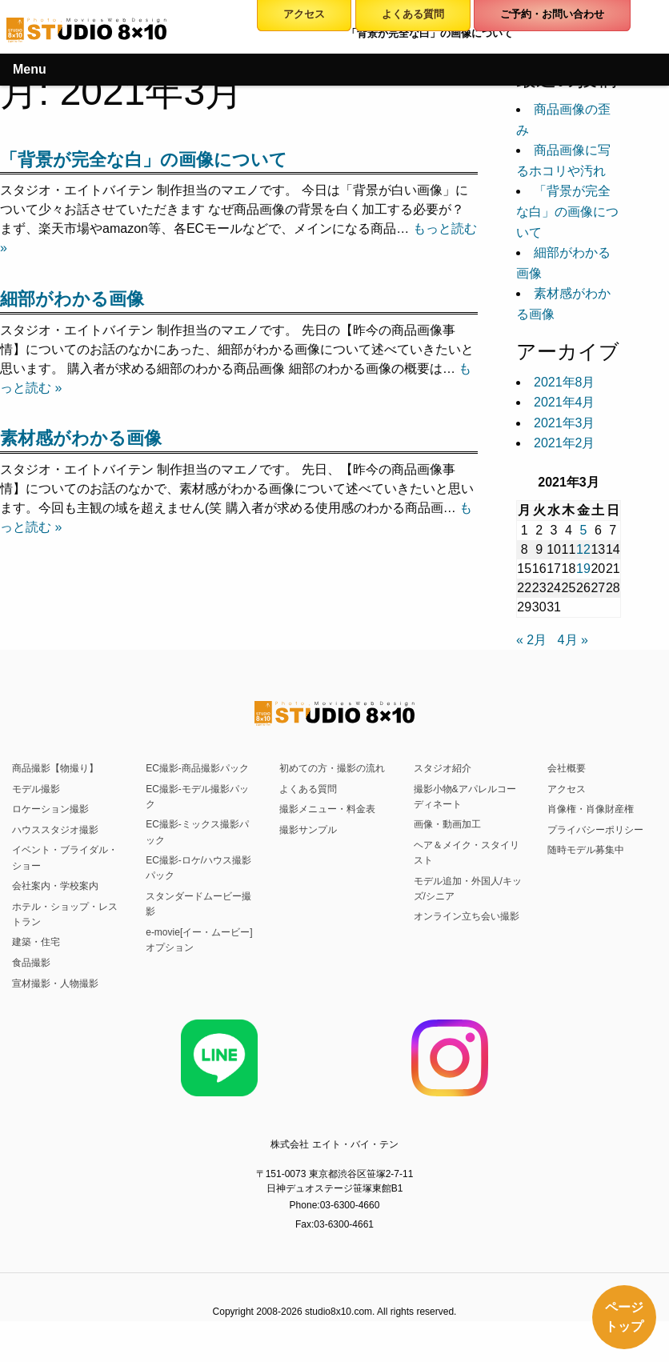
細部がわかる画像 (72, 299)
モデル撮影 (36, 789)
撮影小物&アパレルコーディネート (465, 796)
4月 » (573, 640)
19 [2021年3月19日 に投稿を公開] (583, 568)
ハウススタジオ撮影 (55, 829)
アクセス (566, 789)
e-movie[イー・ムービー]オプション (199, 940)
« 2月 (531, 640)
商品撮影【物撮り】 (55, 768)
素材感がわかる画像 (81, 438)
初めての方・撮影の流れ (332, 768)
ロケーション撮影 (50, 809)
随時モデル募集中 (585, 849)
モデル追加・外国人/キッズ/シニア (468, 888)
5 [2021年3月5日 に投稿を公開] (583, 530)
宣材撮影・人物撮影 (55, 983)
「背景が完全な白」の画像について (143, 160)
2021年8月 (564, 382)
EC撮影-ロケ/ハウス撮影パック (198, 868)
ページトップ (624, 1316)
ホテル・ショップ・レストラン (65, 914)
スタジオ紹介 (442, 768)
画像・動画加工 (447, 824)
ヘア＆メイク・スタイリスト (466, 852)
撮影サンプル (308, 829)
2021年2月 (564, 443)
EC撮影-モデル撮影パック (197, 796)
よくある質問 (308, 789)
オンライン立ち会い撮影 (466, 916)
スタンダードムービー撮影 (198, 904)
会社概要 (566, 768)
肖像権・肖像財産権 (590, 809)
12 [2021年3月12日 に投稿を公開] (583, 549)
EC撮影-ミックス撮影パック (197, 832)
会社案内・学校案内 (55, 885)
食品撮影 (31, 962)
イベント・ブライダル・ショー (65, 857)
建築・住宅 (36, 941)
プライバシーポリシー (595, 829)
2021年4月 (564, 402)
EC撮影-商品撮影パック (197, 768)
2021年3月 (564, 423)
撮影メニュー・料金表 (327, 809)
